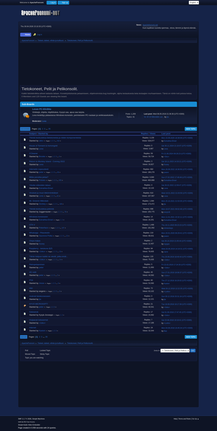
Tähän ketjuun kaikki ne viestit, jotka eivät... (48, 256)
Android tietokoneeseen (39, 296)
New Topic (191, 129)
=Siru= (166, 157)
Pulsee (42, 180)
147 (63, 228)
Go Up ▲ (195, 419)
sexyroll (167, 212)
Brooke (42, 156)
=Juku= (42, 251)
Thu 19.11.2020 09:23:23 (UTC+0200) (177, 225)
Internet (32, 327)
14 (60, 259)
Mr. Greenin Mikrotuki (38, 201)
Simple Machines (38, 419)
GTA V (32, 225)
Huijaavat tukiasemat (38, 320)
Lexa (44, 121)
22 (67, 236)
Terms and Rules (185, 419)
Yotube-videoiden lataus (40, 185)
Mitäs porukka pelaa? (38, 177)
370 (60, 180)
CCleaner (33, 153)
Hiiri (31, 288)
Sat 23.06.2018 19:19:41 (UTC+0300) (177, 320)
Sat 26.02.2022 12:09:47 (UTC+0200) (177, 185)
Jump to (156, 350)
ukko (41, 141)
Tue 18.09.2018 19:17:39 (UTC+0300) (177, 304)
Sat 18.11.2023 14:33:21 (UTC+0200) (177, 161)
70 (65, 212)
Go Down (25, 129)
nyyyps (167, 244)
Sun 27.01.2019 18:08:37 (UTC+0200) (177, 272)
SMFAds (21, 422)
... (47, 129)
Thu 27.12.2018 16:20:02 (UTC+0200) (177, 280)
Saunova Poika (45, 236)
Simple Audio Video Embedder (29, 425)
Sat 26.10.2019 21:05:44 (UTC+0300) (177, 241)
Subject (32, 133)
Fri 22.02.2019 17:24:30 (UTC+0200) (176, 265)
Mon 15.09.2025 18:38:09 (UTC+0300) (177, 138)
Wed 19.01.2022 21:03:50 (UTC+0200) (177, 193)
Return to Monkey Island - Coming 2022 (47, 161)
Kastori (167, 283)
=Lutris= (167, 292)
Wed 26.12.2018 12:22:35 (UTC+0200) (177, 288)
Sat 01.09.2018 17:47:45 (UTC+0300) (177, 312)
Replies (144, 133)
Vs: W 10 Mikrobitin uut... (154, 117)
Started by (43, 133)
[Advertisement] (108, 65)
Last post (167, 133)
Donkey (42, 204)
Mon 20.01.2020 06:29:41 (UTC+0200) (177, 233)
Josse (41, 283)
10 (60, 251)
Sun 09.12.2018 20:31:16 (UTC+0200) (177, 296)
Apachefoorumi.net (150, 25)
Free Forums (30, 422)
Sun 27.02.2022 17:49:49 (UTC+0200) (177, 177)
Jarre (166, 252)
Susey (166, 164)
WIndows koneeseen (38, 217)
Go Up (23, 337)
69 (58, 172)
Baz (165, 331)
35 (49, 129)
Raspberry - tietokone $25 (40, 248)
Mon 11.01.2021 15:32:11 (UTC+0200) (177, 217)
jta (168, 117)
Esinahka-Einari (170, 141)
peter (41, 172)
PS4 (31, 280)
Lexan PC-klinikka (41, 109)
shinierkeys (168, 228)
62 (58, 196)
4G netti (32, 272)
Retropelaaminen (37, 264)
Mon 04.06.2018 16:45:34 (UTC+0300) (177, 328)
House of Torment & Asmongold (43, 146)
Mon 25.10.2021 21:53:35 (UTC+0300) (177, 201)
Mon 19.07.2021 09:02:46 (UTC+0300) (177, 209)
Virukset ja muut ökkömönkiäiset (43, 193)
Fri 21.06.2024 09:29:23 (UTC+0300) (176, 154)
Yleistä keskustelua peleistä (41, 209)
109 (61, 204)
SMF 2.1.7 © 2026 (24, 419)
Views (153, 133)
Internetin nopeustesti (38, 169)
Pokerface (43, 228)
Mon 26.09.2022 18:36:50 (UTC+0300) (177, 169)
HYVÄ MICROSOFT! (38, 304)
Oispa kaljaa (34, 241)
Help (175, 419)
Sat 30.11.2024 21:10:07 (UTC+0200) (177, 146)
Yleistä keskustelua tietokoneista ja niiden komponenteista (55, 138)
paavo (166, 172)
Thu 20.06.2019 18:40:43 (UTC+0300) (177, 257)
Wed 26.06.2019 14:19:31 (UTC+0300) (177, 249)
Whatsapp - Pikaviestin (39, 233)
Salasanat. (34, 312)
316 (58, 141)
